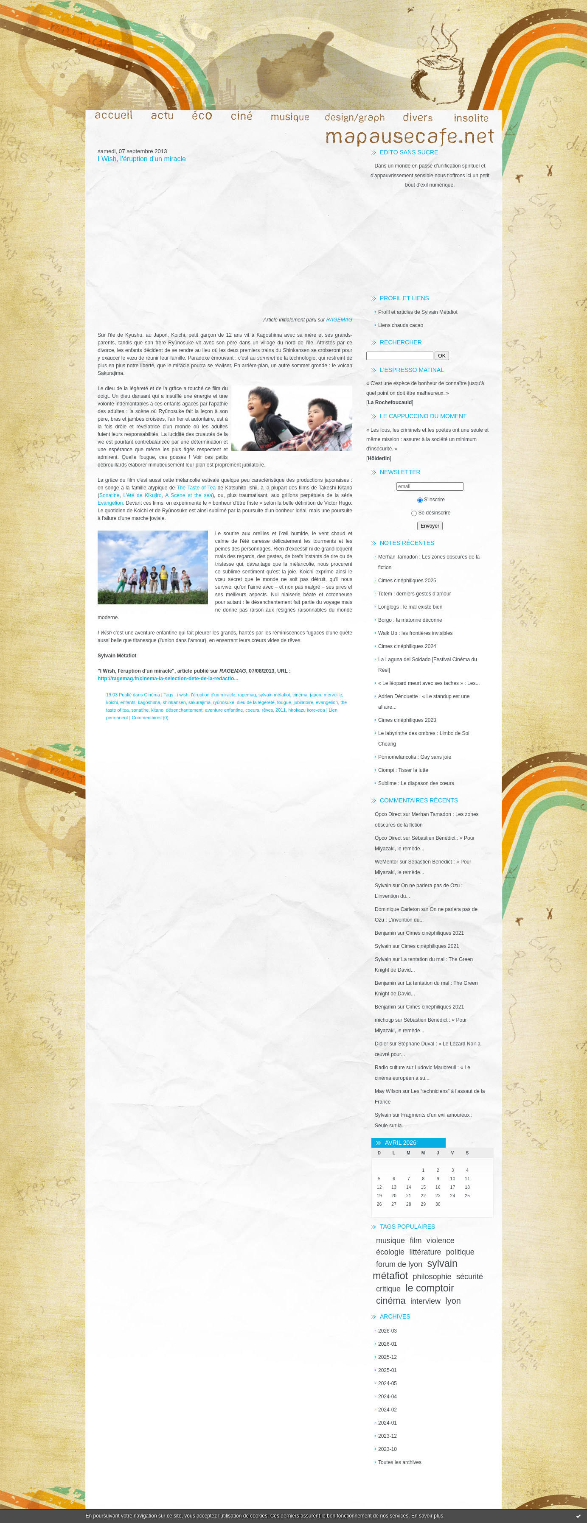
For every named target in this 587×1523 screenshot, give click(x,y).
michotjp (384, 1020)
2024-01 (387, 1423)
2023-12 (387, 1436)
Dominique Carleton (397, 909)
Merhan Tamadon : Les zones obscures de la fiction (429, 562)
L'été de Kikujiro (143, 495)
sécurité (469, 1276)
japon (315, 694)
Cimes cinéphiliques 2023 (407, 720)
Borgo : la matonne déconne (410, 620)
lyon (453, 1300)
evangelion (327, 702)
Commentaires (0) (150, 717)
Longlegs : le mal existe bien (410, 607)
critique (388, 1289)
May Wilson (388, 1091)
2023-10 (387, 1449)
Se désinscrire (430, 513)
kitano (157, 710)
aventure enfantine (224, 710)
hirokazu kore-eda (306, 710)
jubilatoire (303, 702)
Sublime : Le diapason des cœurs (416, 783)
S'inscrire (431, 500)
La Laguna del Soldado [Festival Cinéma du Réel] (427, 665)
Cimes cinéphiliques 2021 (435, 933)
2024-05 (387, 1383)
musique (390, 1240)
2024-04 (387, 1397)
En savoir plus (427, 1516)
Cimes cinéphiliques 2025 (407, 581)
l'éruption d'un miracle (213, 694)
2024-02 (387, 1410)
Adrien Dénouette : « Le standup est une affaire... (424, 701)
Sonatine (109, 495)
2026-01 (387, 1344)
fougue (284, 702)
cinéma (391, 1300)
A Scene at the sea (188, 495)
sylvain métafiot (274, 694)
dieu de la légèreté (256, 702)
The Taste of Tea (196, 488)
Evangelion (110, 503)
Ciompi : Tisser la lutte (403, 770)
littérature (425, 1252)
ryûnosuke (223, 702)
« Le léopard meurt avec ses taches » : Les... (429, 683)
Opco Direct (388, 814)
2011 (280, 710)
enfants (128, 702)
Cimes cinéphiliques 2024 (407, 646)
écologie (390, 1252)
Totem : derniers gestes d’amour (414, 594)
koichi (112, 702)
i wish (182, 694)
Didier (381, 1044)
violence (441, 1240)
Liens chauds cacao (400, 325)
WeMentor (386, 862)
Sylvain (383, 886)
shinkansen (174, 702)
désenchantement (184, 710)
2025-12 (387, 1357)
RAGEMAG (339, 320)
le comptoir (429, 1288)
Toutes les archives (399, 1462)
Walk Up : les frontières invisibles (415, 633)
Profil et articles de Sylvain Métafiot (418, 312)
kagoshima (149, 702)
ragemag (247, 694)
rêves (267, 710)
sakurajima (199, 702)
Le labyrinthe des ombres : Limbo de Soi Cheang (423, 738)
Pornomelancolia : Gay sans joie (414, 757)
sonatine (140, 710)
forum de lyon (399, 1264)
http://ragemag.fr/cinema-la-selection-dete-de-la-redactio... (168, 679)
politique (460, 1252)
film (415, 1240)
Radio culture (390, 1067)
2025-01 (387, 1370)
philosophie (432, 1276)
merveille (333, 694)
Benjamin (385, 933)
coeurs (252, 710)
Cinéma (152, 694)
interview (425, 1301)
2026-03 (387, 1331)
